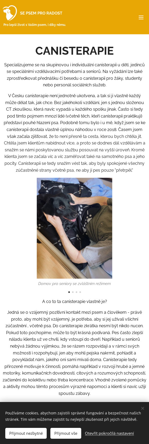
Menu (141, 17)
